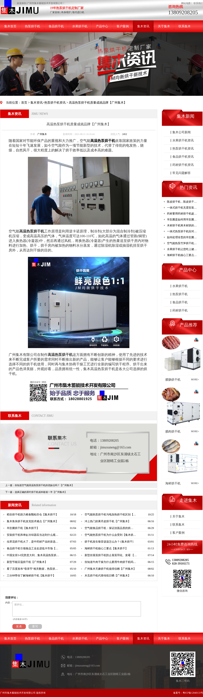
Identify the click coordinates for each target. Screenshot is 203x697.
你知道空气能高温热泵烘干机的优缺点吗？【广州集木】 (44, 485)
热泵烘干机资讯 (55, 102)
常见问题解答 (181, 173)
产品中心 (102, 26)
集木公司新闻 (181, 132)
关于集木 (164, 26)
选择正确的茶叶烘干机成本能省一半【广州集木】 (41, 492)
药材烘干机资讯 (183, 164)
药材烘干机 (180, 310)
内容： (8, 602)
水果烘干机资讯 (183, 140)
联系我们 (198, 3)
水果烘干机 (79, 26)
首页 (24, 102)
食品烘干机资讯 (183, 156)
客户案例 (123, 26)
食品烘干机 (56, 26)
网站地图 (186, 3)
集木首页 (10, 26)
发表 (19, 626)
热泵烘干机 (32, 26)
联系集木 (184, 26)
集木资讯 (143, 26)
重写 (35, 626)
